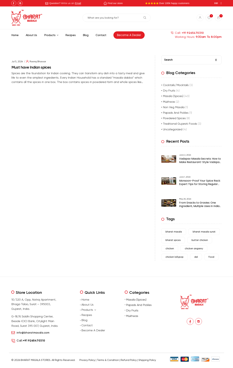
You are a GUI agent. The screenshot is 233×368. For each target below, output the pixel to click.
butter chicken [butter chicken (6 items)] (200, 240)
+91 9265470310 (193, 33)
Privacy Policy (87, 360)
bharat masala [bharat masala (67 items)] (174, 232)
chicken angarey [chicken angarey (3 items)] (194, 248)
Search (145, 17)
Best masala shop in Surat (43, 59)
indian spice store (82, 59)
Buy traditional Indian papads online (100, 365)
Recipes (86, 315)
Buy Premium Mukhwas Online (151, 365)
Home (85, 299)
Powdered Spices (174, 118)
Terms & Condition (108, 360)
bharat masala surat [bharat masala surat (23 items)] (204, 232)
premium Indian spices (119, 59)
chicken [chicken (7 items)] (170, 248)
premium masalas (78, 365)
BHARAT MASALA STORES (35, 360)
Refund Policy (129, 360)
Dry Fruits (169, 90)
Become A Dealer (93, 330)
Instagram (20, 3)
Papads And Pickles (176, 112)
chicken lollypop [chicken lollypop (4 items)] (174, 257)
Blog (84, 320)
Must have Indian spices (31, 67)
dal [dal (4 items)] (196, 257)
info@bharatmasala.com (33, 332)
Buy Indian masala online (64, 59)
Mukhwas (169, 101)
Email (78, 3)
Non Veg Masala (173, 107)
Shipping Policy (147, 360)
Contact (87, 325)
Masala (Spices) (173, 96)
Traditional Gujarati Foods (180, 123)
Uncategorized (172, 129)
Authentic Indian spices (99, 59)
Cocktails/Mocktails (176, 85)
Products (88, 310)
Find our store (115, 3)
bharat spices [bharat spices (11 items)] (173, 240)
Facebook (13, 3)
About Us (87, 304)
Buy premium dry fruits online (127, 365)
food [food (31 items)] (211, 257)
